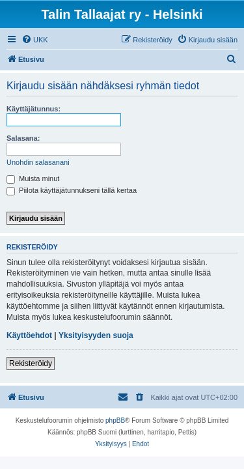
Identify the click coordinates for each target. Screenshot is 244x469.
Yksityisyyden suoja (96, 335)
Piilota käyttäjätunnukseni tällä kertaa (72, 190)
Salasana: (23, 138)
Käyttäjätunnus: (34, 109)
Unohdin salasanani (38, 162)
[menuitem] (34, 40)
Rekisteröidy (30, 363)
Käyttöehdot (29, 335)
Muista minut (33, 178)
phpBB (115, 420)
